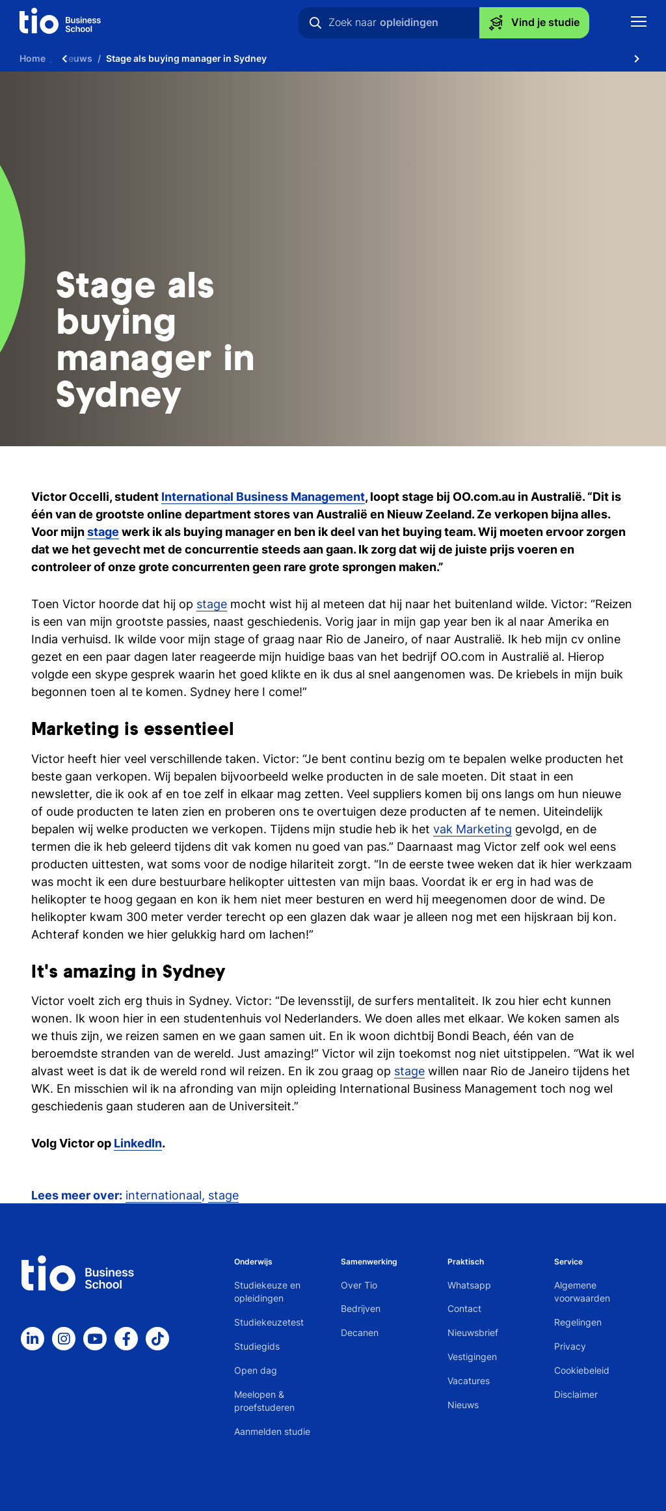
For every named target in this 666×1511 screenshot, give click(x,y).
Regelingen (578, 1322)
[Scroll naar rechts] (637, 59)
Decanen (360, 1332)
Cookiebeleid (581, 1370)
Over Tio (359, 1284)
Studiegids (257, 1346)
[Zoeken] (315, 23)
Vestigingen (472, 1356)
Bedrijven (360, 1308)
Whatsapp (469, 1284)
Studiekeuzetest (269, 1322)
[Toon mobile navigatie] (638, 23)
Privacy (570, 1346)
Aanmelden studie (272, 1431)
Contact (464, 1308)
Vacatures (468, 1380)
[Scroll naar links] (64, 59)
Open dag (255, 1370)
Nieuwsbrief (472, 1332)
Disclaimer (576, 1394)
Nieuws (463, 1404)
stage (211, 604)
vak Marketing (472, 829)
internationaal (164, 1195)
